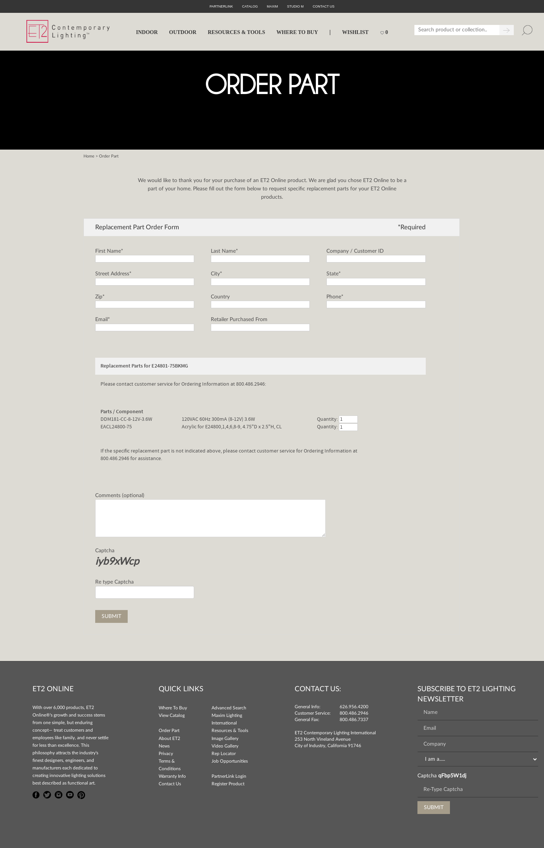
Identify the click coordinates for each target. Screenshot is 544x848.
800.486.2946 (354, 713)
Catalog (250, 6)
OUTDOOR (182, 32)
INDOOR (147, 32)
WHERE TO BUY (297, 32)
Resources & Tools (230, 730)
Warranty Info (172, 776)
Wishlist (355, 32)
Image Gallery (225, 738)
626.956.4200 (354, 706)
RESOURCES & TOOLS (236, 32)
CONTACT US (324, 6)
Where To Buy (173, 708)
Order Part (169, 730)
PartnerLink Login (229, 776)
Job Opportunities (230, 761)
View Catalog (172, 715)
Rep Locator (224, 753)
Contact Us (170, 784)
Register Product (228, 784)
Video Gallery (225, 746)
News (164, 746)
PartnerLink (221, 6)
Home (88, 156)
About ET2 (169, 738)
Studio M (295, 6)
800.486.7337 (354, 719)
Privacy (166, 753)
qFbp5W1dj (452, 775)
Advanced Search (229, 708)
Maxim (272, 6)
